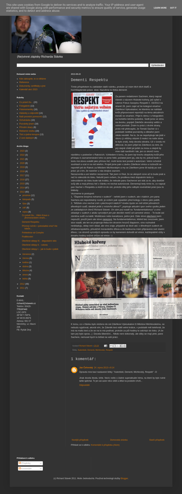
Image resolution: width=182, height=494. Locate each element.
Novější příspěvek (80, 440)
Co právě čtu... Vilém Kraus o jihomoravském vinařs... (35, 216)
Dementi (90, 350)
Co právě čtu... (26, 102)
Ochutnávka (25, 120)
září (24, 207)
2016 (22, 179)
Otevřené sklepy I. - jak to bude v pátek (40, 249)
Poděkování (27, 236)
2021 (22, 159)
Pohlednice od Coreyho (33, 232)
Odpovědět (84, 385)
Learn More (160, 8)
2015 (22, 183)
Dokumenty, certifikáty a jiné (32, 86)
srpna (25, 212)
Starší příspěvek (157, 440)
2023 (22, 151)
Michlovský (100, 350)
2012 (22, 284)
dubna (25, 266)
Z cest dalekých (26, 138)
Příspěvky (25, 463)
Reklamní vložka (27, 131)
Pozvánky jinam (26, 124)
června (25, 258)
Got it (173, 8)
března (25, 270)
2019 (22, 167)
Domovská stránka (118, 440)
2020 (22, 163)
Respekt (109, 350)
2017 (22, 175)
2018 (22, 171)
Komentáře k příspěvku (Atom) (105, 445)
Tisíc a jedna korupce (29, 134)
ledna (25, 278)
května (25, 262)
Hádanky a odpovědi (28, 113)
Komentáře (25, 468)
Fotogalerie (24, 106)
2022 (22, 155)
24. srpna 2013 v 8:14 (104, 367)
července (26, 254)
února (25, 274)
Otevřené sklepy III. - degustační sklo (39, 241)
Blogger (124, 478)
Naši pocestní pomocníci (30, 116)
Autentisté (82, 350)
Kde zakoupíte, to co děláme (32, 79)
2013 (22, 192)
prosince (26, 195)
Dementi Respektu (30, 222)
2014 (22, 187)
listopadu (26, 199)
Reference (24, 82)
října (24, 203)
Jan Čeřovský (86, 367)
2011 (22, 288)
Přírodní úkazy (26, 127)
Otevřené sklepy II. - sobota (35, 245)
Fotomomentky (26, 109)
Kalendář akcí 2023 (28, 89)
